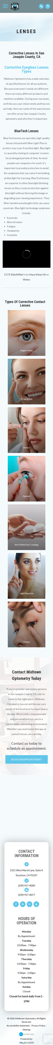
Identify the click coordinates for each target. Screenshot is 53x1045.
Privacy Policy (38, 1025)
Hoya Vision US (37, 274)
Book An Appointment (26, 759)
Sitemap (27, 1029)
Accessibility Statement (18, 1025)
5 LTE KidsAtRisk (13, 274)
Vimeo (26, 279)
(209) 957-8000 (26, 885)
